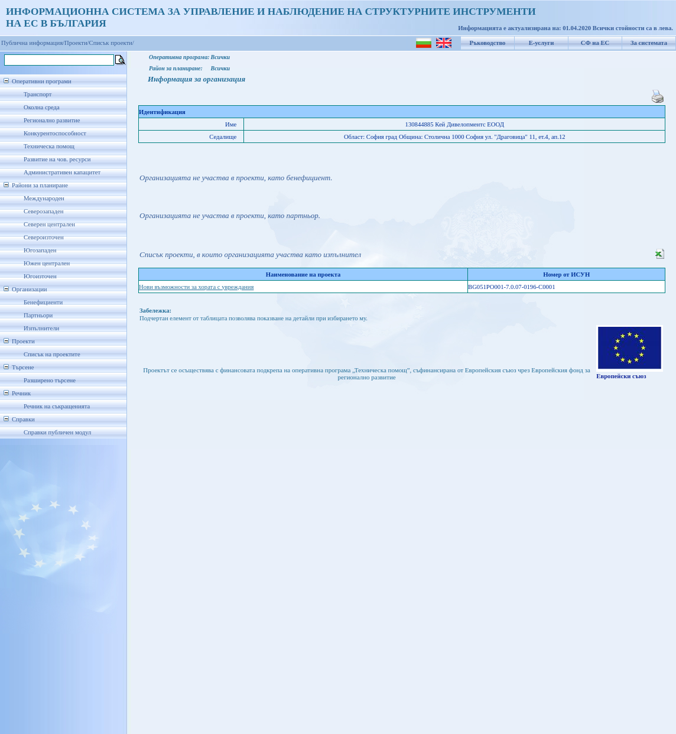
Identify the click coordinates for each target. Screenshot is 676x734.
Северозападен (43, 211)
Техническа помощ (49, 146)
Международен (44, 198)
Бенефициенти (43, 302)
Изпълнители (41, 328)
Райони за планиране (40, 185)
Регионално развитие (52, 120)
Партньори (38, 315)
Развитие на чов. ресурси (57, 159)
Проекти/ (76, 43)
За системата (648, 43)
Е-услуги (541, 43)
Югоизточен (40, 276)
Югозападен (40, 250)
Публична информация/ (32, 43)
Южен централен (47, 263)
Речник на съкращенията (57, 406)
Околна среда (42, 107)
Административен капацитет (62, 172)
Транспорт (37, 94)
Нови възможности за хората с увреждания (196, 287)
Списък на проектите (52, 354)
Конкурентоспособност (55, 133)
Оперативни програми (42, 81)
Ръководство (488, 43)
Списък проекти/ (111, 43)
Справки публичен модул (57, 432)
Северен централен (49, 224)
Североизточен (44, 237)
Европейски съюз (621, 376)
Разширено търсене (50, 380)
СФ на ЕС (595, 43)
